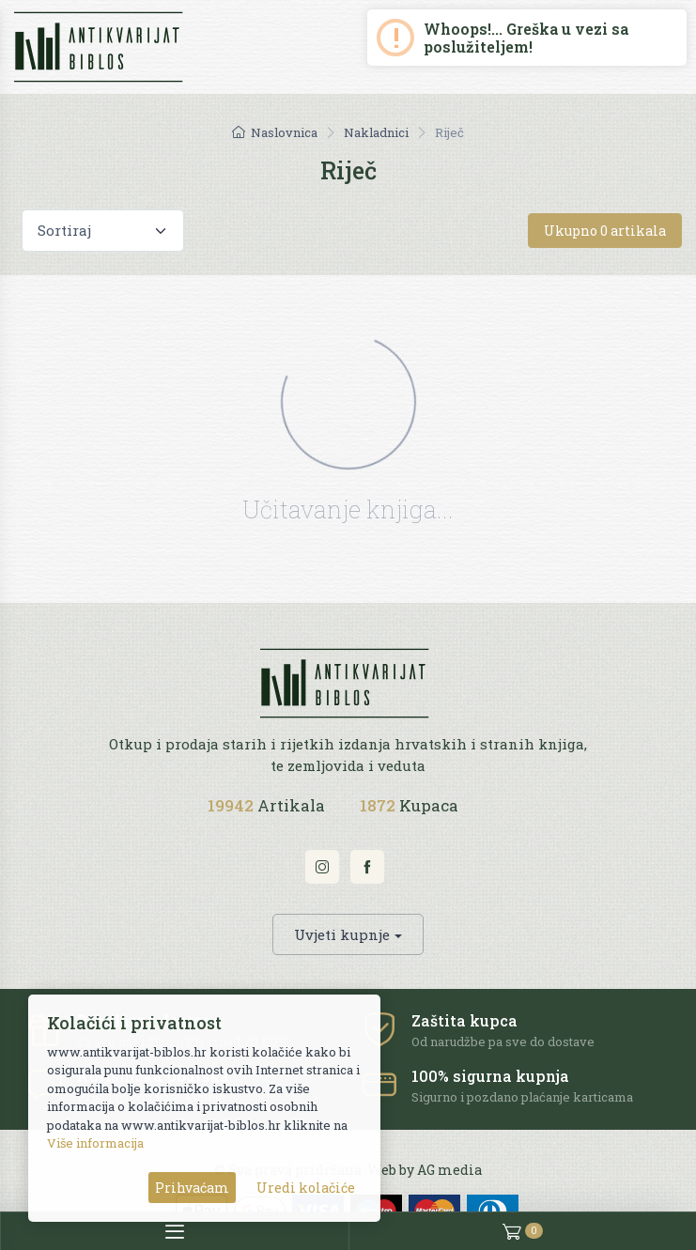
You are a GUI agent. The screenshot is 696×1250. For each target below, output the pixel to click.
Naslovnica (274, 132)
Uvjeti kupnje (342, 934)
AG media (449, 1170)
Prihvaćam (192, 1187)
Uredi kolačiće (305, 1187)
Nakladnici (376, 132)
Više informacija (95, 1142)
